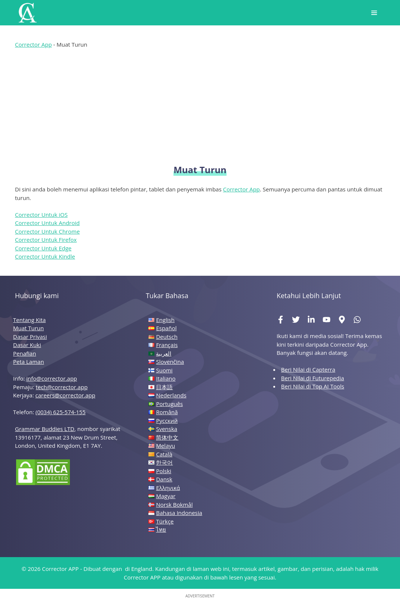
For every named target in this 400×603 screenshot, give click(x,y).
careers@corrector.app (65, 395)
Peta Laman (28, 361)
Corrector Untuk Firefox (46, 239)
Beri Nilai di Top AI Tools (312, 386)
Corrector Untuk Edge (43, 248)
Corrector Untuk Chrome (47, 231)
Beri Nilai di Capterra (308, 369)
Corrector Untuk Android (47, 222)
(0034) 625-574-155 (61, 412)
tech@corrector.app (62, 387)
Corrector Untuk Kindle (45, 256)
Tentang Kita (29, 320)
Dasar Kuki (27, 345)
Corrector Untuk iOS (41, 214)
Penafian (24, 353)
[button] (374, 12)
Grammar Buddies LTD (44, 428)
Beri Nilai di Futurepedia (312, 378)
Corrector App (33, 44)
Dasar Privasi (30, 336)
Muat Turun (28, 328)
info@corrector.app (51, 378)
